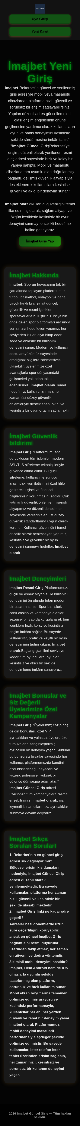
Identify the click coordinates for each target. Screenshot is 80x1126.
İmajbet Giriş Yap (40, 241)
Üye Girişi (40, 19)
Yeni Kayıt (40, 31)
